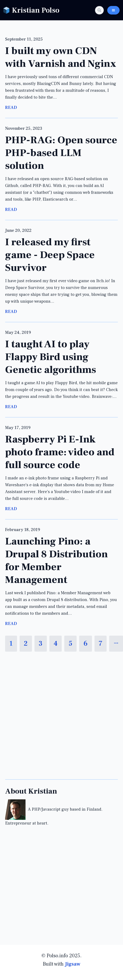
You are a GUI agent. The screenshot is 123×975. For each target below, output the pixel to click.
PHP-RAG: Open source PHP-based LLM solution (61, 152)
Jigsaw (72, 964)
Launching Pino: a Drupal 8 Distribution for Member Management (56, 560)
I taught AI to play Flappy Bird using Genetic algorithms (50, 356)
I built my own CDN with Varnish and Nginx (60, 57)
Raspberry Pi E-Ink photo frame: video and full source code (59, 452)
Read (11, 107)
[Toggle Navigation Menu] (113, 10)
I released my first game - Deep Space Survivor (50, 254)
